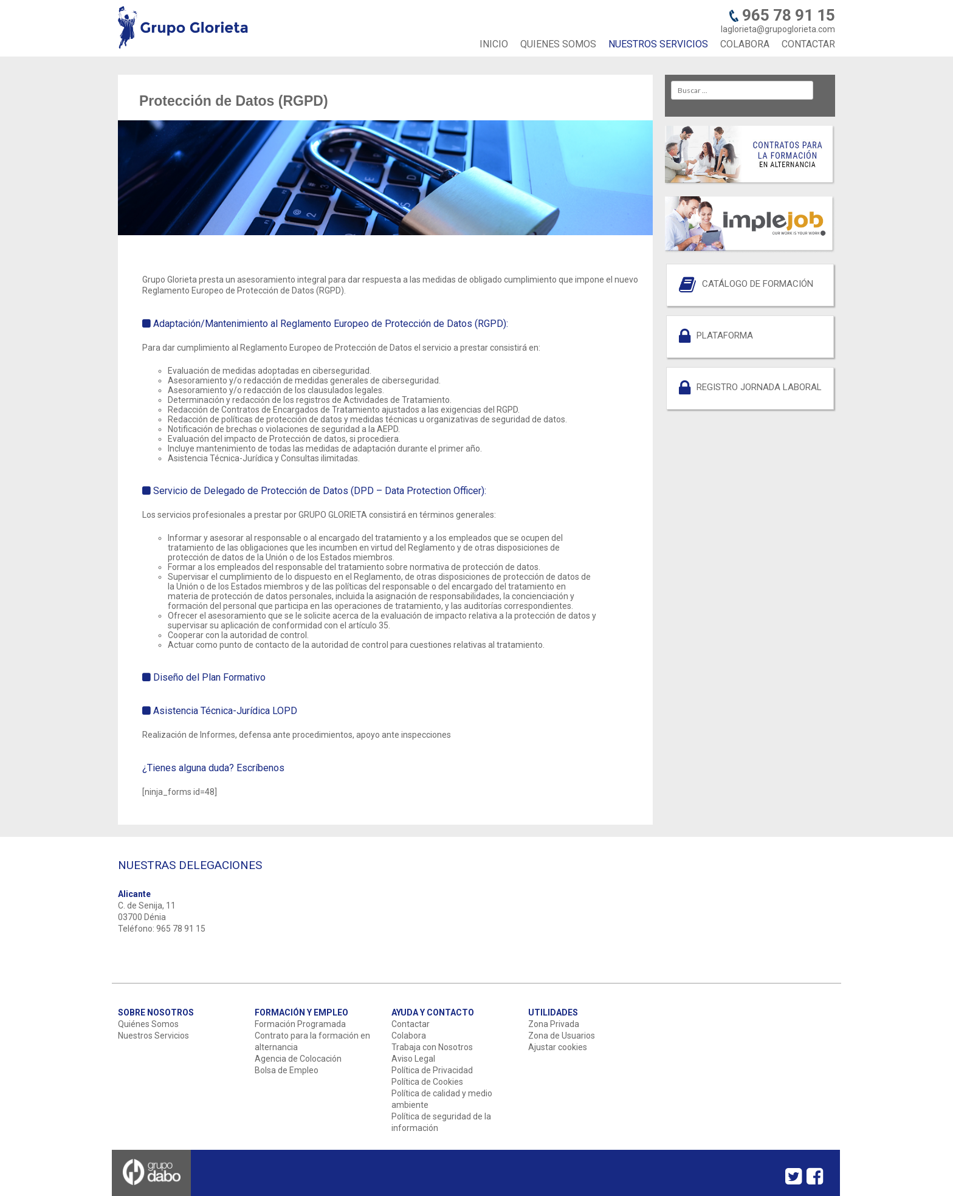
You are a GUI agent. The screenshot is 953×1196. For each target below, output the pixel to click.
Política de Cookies (427, 1082)
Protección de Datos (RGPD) (233, 101)
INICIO (494, 44)
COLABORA (744, 44)
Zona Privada (553, 1024)
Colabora (408, 1035)
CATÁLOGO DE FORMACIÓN (757, 283)
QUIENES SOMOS (558, 44)
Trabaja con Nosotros (432, 1047)
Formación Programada (300, 1024)
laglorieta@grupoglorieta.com (778, 29)
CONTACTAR (808, 44)
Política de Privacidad (432, 1070)
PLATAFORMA (725, 335)
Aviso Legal (413, 1059)
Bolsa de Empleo (286, 1070)
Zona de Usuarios (561, 1035)
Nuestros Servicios (153, 1035)
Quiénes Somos (148, 1024)
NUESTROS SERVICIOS (658, 44)
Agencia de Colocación (298, 1059)
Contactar (410, 1024)
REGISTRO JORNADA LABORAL (759, 387)
